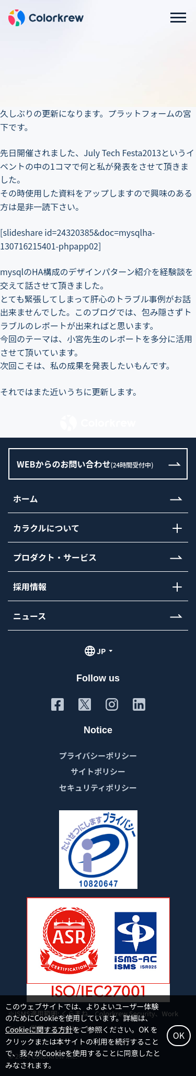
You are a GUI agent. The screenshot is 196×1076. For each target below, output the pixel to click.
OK (179, 1035)
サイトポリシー (98, 771)
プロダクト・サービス (55, 556)
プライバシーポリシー (98, 755)
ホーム (25, 498)
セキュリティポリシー (98, 787)
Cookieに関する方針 (39, 1029)
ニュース (29, 615)
